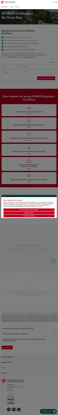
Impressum (40, 206)
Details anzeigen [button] (29, 212)
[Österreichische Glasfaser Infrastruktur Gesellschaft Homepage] (23, 2)
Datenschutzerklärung (32, 206)
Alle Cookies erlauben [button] (29, 215)
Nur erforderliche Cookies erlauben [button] (29, 209)
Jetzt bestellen (4, 6)
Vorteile (11, 6)
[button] (53, 2)
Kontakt (17, 6)
